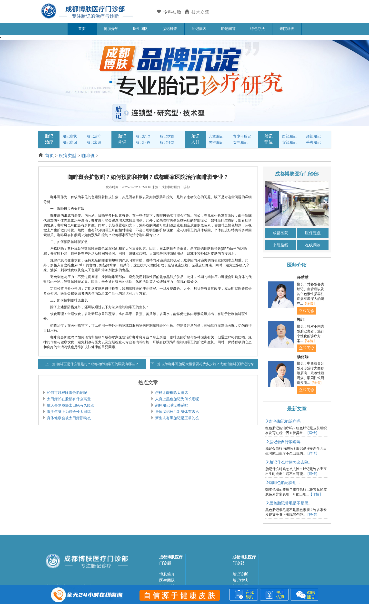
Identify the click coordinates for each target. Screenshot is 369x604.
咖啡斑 (88, 155)
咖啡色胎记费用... (282, 483)
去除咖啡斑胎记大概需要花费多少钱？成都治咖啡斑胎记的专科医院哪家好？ (219, 364)
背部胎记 (289, 142)
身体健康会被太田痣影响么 (69, 418)
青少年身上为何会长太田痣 (69, 411)
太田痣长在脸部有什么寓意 (69, 399)
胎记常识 (94, 142)
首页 (82, 29)
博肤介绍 (111, 29)
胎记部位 (268, 139)
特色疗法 (257, 29)
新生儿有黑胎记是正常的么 (177, 418)
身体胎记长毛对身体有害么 (177, 411)
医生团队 (140, 29)
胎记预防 (167, 142)
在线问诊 (313, 245)
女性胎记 (240, 142)
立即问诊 (306, 311)
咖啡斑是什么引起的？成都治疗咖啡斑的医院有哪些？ (98, 364)
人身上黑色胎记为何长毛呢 (177, 399)
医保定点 (313, 233)
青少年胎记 (242, 136)
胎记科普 (169, 29)
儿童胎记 (216, 136)
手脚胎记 (313, 142)
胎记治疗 (49, 139)
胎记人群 (195, 139)
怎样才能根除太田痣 (171, 392)
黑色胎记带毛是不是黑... (288, 503)
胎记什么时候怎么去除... (288, 462)
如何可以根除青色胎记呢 (67, 392)
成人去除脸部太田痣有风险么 (70, 405)
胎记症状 (69, 136)
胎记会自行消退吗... (284, 442)
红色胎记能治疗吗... (284, 421)
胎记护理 (143, 136)
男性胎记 (216, 142)
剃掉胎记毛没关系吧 (171, 405)
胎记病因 (199, 29)
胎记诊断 (240, 574)
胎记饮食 (167, 136)
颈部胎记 (313, 136)
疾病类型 (67, 155)
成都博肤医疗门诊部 (171, 560)
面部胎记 (289, 136)
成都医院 (280, 233)
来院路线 (286, 29)
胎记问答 (228, 29)
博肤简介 (167, 574)
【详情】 (310, 304)
